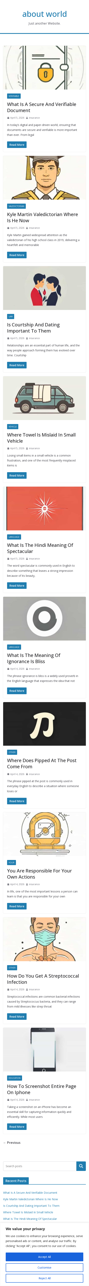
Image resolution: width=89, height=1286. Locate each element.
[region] (44, 1254)
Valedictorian (16, 206)
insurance (34, 117)
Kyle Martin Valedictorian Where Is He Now (42, 217)
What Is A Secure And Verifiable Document (41, 107)
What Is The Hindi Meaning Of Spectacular (40, 548)
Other (12, 752)
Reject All (45, 1278)
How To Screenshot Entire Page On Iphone (41, 1089)
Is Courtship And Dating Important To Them (33, 327)
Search (81, 1166)
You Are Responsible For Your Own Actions (39, 873)
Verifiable (14, 96)
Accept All (44, 1257)
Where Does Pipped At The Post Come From (42, 763)
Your (11, 862)
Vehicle (13, 426)
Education (14, 1078)
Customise (44, 1267)
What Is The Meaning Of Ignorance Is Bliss (33, 658)
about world (44, 13)
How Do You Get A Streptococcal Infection (43, 978)
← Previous (11, 1142)
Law (11, 316)
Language (14, 537)
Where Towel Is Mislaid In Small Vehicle (41, 437)
